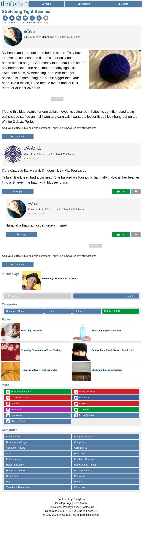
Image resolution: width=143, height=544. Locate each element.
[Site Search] (123, 4)
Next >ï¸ (131, 296)
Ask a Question (84, 415)
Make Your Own (82, 470)
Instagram (13, 410)
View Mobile (81, 503)
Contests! (81, 410)
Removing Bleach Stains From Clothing (41, 350)
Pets (8, 481)
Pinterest (13, 404)
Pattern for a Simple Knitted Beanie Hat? (113, 350)
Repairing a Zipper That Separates (39, 369)
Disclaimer (55, 507)
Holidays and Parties (85, 464)
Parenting (79, 476)
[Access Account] (84, 4)
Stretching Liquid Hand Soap (107, 330)
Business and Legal (16, 442)
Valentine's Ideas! (18, 398)
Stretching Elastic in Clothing (107, 369)
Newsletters (14, 415)
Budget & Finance (83, 436)
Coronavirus (80, 447)
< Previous (12, 296)
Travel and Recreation (18, 487)
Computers (80, 442)
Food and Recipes (84, 459)
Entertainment (13, 459)
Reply (17, 191)
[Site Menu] (46, 4)
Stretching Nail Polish (32, 330)
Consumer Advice (15, 447)
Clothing (79, 311)
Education (79, 453)
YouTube (81, 404)
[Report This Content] (136, 191)
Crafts (9, 453)
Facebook (82, 398)
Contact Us (87, 507)
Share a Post (15, 421)
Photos (78, 481)
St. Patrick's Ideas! (18, 392)
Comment (18, 136)
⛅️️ (96, 510)
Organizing (12, 476)
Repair (50, 311)
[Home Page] (14, 2)
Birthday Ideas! (84, 392)
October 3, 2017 (113, 311)
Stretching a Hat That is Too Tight (59, 278)
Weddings (79, 487)
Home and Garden (16, 311)
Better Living (13, 436)
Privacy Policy (71, 507)
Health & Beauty (15, 464)
